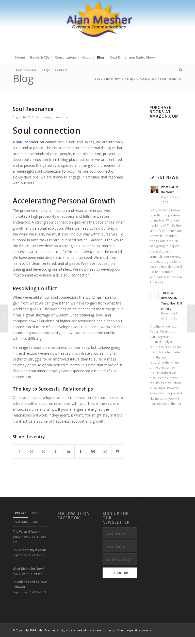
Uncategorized (50, 117)
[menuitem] (20, 57)
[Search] (179, 70)
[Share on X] (31, 451)
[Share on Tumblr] (81, 451)
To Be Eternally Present (29, 550)
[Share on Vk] (93, 451)
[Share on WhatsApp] (44, 451)
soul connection (54, 210)
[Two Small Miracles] (4, 318)
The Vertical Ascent (27, 531)
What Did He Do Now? (28, 568)
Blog (23, 78)
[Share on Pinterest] (56, 451)
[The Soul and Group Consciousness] (191, 318)
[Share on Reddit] (105, 451)
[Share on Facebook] (19, 451)
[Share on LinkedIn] (68, 451)
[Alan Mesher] (97, 25)
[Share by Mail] (117, 451)
